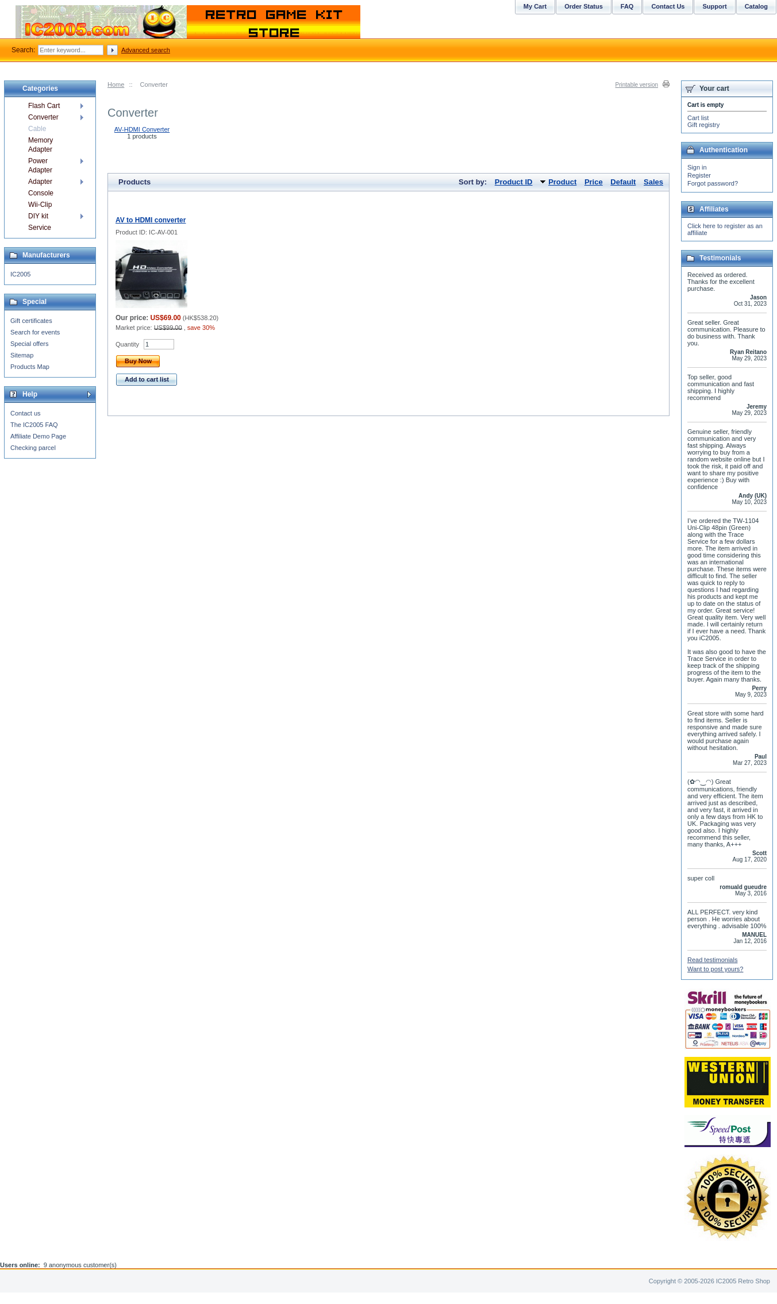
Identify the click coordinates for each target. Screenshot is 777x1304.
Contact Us (667, 6)
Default (623, 182)
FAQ (627, 6)
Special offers (29, 343)
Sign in (697, 167)
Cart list (698, 117)
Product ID (514, 182)
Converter (43, 117)
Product (562, 182)
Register (699, 175)
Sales (653, 182)
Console (40, 193)
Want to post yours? (715, 969)
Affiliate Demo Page (38, 436)
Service (39, 228)
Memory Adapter (40, 144)
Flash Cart (44, 106)
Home (115, 84)
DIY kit (38, 216)
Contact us (25, 413)
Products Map (29, 366)
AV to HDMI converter (151, 220)
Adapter (40, 182)
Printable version (637, 85)
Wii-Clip (40, 205)
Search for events (35, 332)
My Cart (535, 6)
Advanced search (145, 50)
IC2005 (20, 274)
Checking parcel (33, 447)
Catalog (756, 6)
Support (714, 6)
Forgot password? (712, 183)
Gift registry (703, 124)
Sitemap (21, 355)
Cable (37, 129)
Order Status (583, 6)
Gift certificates (31, 320)
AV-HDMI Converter (142, 129)
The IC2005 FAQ (34, 424)
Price (593, 182)
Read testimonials (712, 959)
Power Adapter (40, 165)
